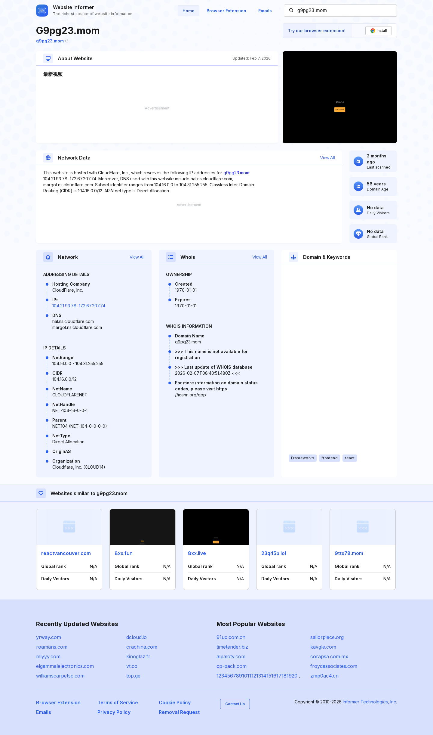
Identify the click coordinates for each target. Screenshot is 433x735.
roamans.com (51, 647)
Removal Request (179, 712)
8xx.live (197, 553)
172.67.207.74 (92, 305)
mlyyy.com (48, 656)
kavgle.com (323, 647)
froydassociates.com (333, 666)
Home (189, 10)
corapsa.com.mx (329, 656)
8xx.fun (124, 553)
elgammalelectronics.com (65, 666)
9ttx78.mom (349, 553)
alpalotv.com (230, 656)
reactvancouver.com (66, 553)
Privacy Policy (114, 712)
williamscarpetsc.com (60, 676)
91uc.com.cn (230, 637)
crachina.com (141, 647)
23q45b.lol (273, 553)
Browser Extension (226, 10)
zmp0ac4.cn (324, 676)
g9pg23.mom (52, 40)
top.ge (133, 676)
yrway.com (48, 637)
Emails (265, 10)
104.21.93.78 (64, 305)
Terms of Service (117, 702)
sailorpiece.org (327, 637)
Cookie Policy (175, 702)
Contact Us (235, 704)
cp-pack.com (231, 666)
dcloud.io (136, 637)
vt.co (131, 666)
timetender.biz (232, 647)
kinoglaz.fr (138, 656)
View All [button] (327, 157)
